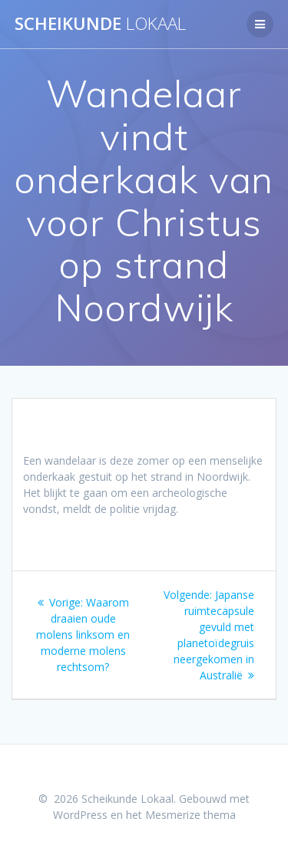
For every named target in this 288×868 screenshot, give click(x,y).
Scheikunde (100, 23)
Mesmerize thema (190, 814)
